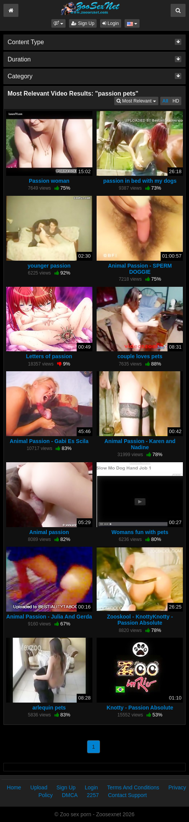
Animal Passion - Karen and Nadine (139, 444)
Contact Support (127, 795)
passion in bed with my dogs (139, 181)
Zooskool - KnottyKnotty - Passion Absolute (140, 620)
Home (14, 787)
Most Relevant (137, 100)
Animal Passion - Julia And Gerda (49, 617)
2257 (93, 795)
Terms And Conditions (133, 787)
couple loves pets (139, 356)
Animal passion (49, 532)
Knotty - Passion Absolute (140, 708)
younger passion (49, 266)
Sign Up (82, 23)
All (165, 101)
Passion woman (49, 181)
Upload (38, 787)
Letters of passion (49, 356)
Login (110, 23)
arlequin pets (49, 708)
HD (176, 101)
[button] (58, 23)
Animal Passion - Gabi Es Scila (49, 441)
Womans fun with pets (140, 532)
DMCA (69, 795)
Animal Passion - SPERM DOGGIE (140, 269)
